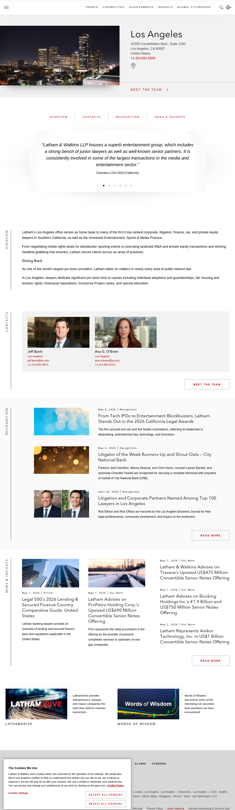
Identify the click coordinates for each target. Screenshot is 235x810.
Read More (210, 535)
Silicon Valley (149, 796)
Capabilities (113, 7)
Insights (165, 7)
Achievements (141, 7)
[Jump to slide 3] (115, 185)
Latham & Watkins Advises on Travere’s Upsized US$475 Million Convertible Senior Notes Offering (194, 572)
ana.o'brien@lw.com (107, 360)
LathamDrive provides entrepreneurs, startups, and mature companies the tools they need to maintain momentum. (89, 704)
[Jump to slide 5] (126, 185)
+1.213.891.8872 (38, 364)
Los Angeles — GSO (205, 791)
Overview (59, 116)
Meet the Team (207, 384)
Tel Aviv (177, 796)
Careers (170, 763)
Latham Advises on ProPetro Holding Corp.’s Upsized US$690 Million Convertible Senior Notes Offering (114, 610)
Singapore (165, 796)
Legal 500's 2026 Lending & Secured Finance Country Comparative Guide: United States (50, 607)
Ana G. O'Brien (106, 351)
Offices (71, 763)
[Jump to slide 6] (131, 185)
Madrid (223, 791)
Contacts (92, 116)
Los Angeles (35, 356)
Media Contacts (99, 763)
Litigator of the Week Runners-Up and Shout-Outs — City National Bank (154, 457)
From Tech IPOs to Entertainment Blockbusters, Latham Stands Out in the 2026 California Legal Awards (154, 418)
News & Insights (170, 116)
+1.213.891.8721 (105, 364)
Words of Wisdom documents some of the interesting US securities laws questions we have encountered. (199, 704)
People (92, 7)
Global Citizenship (194, 7)
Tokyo (186, 796)
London (138, 791)
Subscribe (19, 763)
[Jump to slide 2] (109, 185)
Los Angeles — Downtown (176, 791)
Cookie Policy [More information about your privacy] (115, 801)
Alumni (149, 763)
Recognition (128, 116)
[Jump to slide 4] (120, 185)
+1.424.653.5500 (143, 58)
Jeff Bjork (35, 351)
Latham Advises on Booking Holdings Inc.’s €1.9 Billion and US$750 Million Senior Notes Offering (191, 604)
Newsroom (49, 763)
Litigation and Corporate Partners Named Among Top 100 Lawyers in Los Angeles (157, 500)
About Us (129, 763)
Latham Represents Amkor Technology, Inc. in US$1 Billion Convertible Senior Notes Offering (194, 636)
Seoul (136, 796)
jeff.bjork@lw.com (38, 360)
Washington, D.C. (208, 796)
